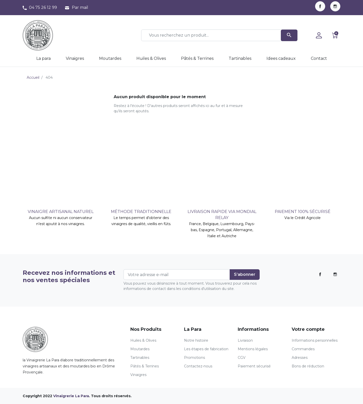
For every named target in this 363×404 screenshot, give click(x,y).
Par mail (80, 7)
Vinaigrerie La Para (71, 396)
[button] (334, 35)
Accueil (33, 77)
